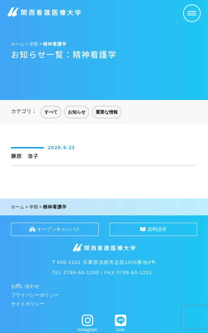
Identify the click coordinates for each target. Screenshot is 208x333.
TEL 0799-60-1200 (75, 272)
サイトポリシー (27, 304)
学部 (33, 44)
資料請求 (153, 229)
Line (121, 323)
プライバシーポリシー (35, 295)
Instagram (88, 323)
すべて (51, 112)
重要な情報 (107, 112)
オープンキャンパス (54, 229)
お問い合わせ (25, 286)
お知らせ (76, 112)
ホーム (17, 44)
